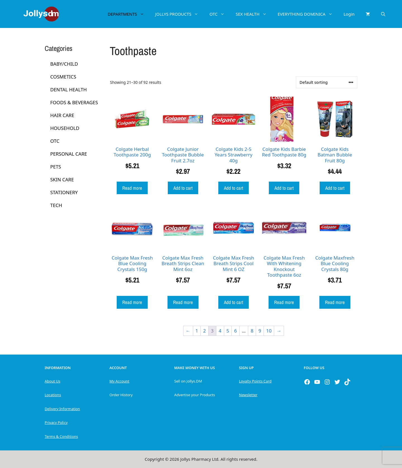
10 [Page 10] (268, 330)
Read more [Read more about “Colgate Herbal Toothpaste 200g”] (132, 188)
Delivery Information (62, 408)
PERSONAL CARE (68, 154)
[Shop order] (326, 82)
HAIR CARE (62, 115)
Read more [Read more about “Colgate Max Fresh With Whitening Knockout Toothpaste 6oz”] (284, 302)
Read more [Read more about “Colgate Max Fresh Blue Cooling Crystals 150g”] (132, 302)
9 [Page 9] (260, 330)
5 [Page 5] (227, 330)
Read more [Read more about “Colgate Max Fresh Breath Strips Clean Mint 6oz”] (183, 302)
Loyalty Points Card (255, 381)
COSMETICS (63, 76)
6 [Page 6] (235, 330)
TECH (56, 205)
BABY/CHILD (64, 64)
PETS (55, 166)
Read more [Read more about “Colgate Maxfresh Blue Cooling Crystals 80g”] (335, 302)
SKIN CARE (62, 179)
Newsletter (248, 394)
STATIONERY (64, 192)
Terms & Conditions (61, 436)
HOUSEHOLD (64, 128)
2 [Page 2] (204, 330)
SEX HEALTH (254, 14)
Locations (53, 394)
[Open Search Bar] (383, 14)
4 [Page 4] (220, 330)
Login (349, 14)
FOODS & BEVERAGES (74, 102)
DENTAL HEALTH (68, 89)
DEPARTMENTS (129, 14)
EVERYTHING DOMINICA (308, 14)
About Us (52, 381)
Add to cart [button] (183, 188)
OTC (219, 14)
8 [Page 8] (252, 330)
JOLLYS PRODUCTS (179, 14)
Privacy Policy (56, 422)
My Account (119, 381)
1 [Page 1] (196, 330)
